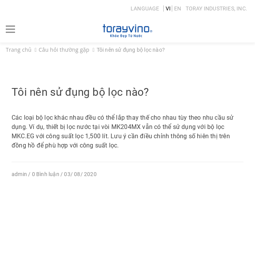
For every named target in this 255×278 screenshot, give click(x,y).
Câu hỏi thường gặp (64, 49)
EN (177, 8)
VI (168, 8)
